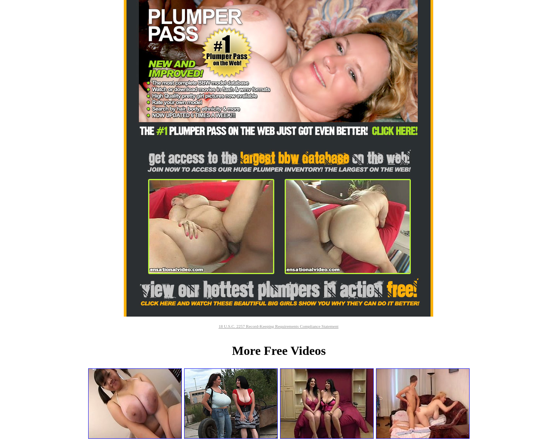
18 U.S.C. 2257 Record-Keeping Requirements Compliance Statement (278, 326)
